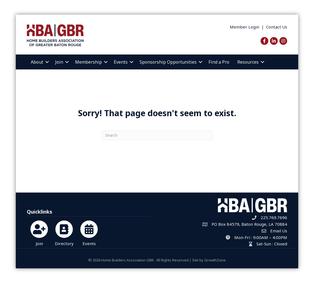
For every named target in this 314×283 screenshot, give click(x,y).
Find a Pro (219, 62)
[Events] (89, 232)
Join (59, 62)
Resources (248, 62)
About (37, 62)
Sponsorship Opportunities (168, 62)
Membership (88, 62)
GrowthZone (215, 260)
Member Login (244, 27)
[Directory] (64, 232)
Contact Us (276, 27)
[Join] (39, 232)
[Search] (157, 135)
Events (121, 62)
